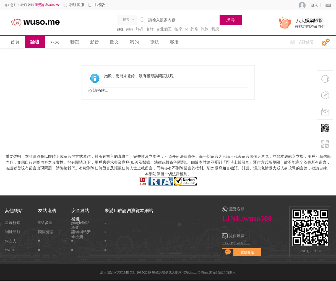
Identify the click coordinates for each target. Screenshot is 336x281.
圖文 (114, 42)
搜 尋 (230, 20)
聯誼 (74, 42)
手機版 (96, 5)
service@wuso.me (236, 243)
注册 (328, 5)
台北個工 (164, 29)
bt (186, 29)
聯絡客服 (73, 5)
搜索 (126, 20)
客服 (174, 42)
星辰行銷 (12, 223)
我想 (215, 29)
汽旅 (205, 29)
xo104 (10, 250)
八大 (54, 42)
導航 (154, 42)
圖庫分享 (46, 232)
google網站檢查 (80, 223)
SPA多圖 (45, 223)
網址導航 (12, 232)
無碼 (139, 29)
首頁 (15, 42)
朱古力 (11, 241)
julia (129, 29)
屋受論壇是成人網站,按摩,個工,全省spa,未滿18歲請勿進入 (194, 272)
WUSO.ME (121, 272)
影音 (94, 42)
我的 (134, 42)
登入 (314, 5)
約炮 (194, 29)
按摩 (178, 29)
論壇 (34, 42)
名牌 (150, 29)
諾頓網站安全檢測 (81, 232)
